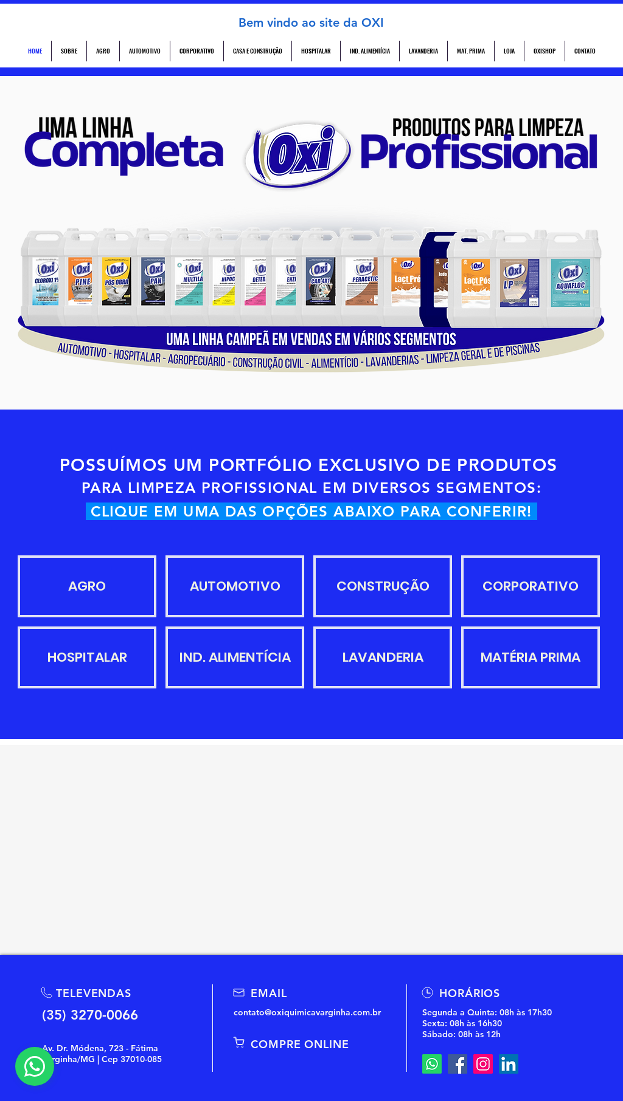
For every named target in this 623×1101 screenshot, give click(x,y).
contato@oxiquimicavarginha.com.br (307, 1012)
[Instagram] (483, 1064)
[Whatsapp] (432, 1064)
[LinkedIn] (508, 1064)
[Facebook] (457, 1064)
